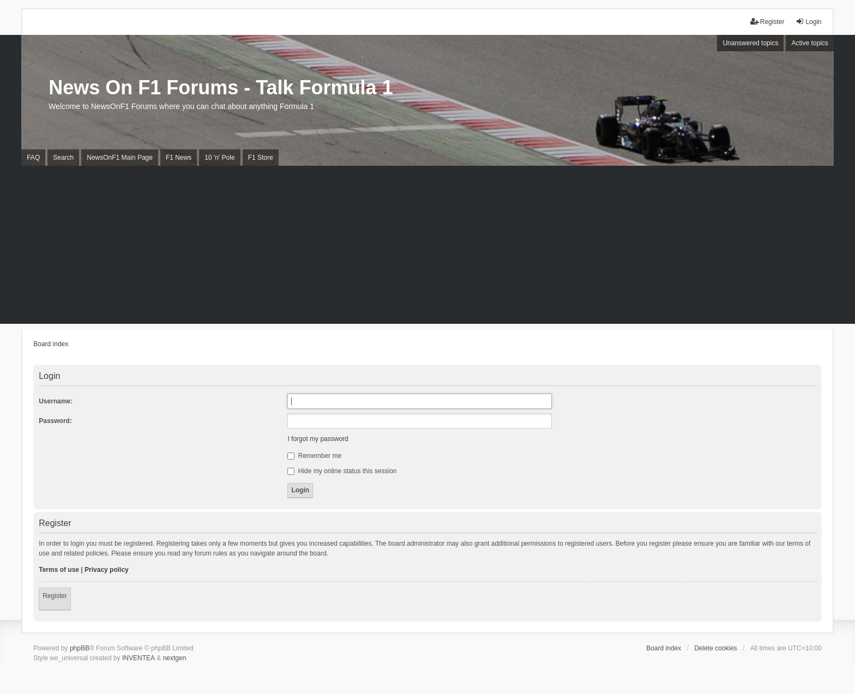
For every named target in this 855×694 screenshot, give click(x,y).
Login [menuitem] (808, 21)
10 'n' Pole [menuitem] (219, 157)
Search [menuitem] (63, 157)
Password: (55, 421)
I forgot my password (317, 439)
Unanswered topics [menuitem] (750, 43)
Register (55, 596)
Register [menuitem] (767, 21)
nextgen (174, 658)
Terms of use (59, 570)
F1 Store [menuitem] (260, 157)
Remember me (314, 456)
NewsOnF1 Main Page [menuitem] (120, 157)
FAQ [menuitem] (33, 157)
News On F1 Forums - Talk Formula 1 (221, 87)
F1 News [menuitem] (178, 157)
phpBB (79, 648)
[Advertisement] (427, 247)
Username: (56, 401)
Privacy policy (107, 570)
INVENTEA (138, 658)
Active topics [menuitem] (809, 43)
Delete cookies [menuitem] (715, 648)
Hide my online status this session (341, 471)
